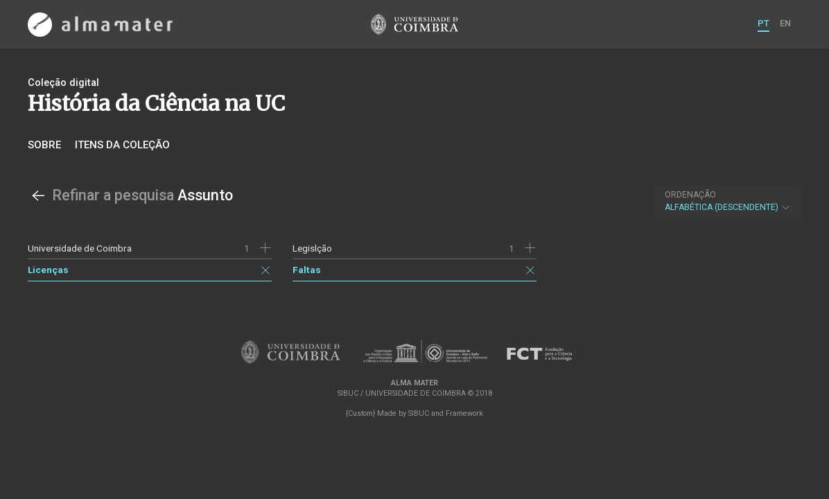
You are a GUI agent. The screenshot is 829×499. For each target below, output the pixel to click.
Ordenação (690, 195)
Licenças (48, 269)
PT (763, 23)
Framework (464, 413)
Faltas (307, 269)
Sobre (44, 145)
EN (785, 23)
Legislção (312, 248)
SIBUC (418, 413)
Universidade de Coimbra (80, 248)
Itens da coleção (122, 145)
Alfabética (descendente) (728, 201)
